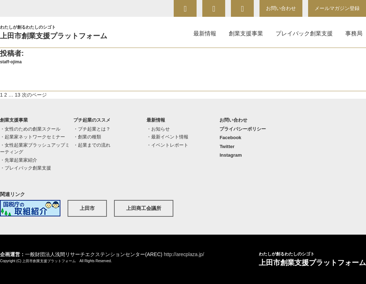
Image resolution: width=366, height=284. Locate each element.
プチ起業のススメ (91, 120)
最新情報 (204, 33)
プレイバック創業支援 (304, 33)
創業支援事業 (246, 33)
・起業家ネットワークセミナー (32, 136)
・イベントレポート (167, 145)
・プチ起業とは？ (91, 129)
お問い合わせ (281, 8)
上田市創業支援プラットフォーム (62, 32)
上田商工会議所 (143, 208)
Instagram (230, 155)
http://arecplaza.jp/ (184, 254)
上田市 (87, 208)
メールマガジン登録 (337, 8)
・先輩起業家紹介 (18, 160)
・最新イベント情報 (167, 136)
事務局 (353, 33)
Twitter (226, 146)
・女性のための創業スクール (30, 129)
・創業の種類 (87, 136)
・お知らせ (158, 129)
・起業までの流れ (91, 145)
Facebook (230, 137)
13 (17, 95)
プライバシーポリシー (242, 129)
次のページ (34, 95)
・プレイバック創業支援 (25, 168)
